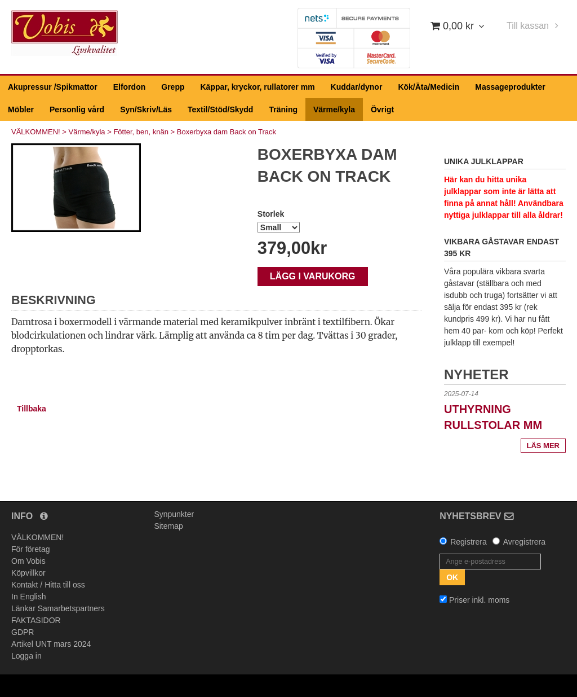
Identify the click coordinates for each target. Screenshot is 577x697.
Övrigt (382, 109)
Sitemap (168, 526)
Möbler (21, 109)
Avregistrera (524, 541)
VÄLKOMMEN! (35, 132)
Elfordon (129, 86)
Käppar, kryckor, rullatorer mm (258, 86)
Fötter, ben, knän (140, 132)
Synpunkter (174, 514)
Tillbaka (31, 408)
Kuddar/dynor (357, 86)
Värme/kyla (334, 109)
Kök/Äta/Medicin (428, 86)
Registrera (468, 541)
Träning (283, 109)
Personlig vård (77, 109)
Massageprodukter (510, 86)
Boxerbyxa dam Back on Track (226, 132)
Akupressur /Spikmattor (52, 86)
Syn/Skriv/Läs (146, 109)
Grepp (172, 86)
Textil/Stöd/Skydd (220, 109)
